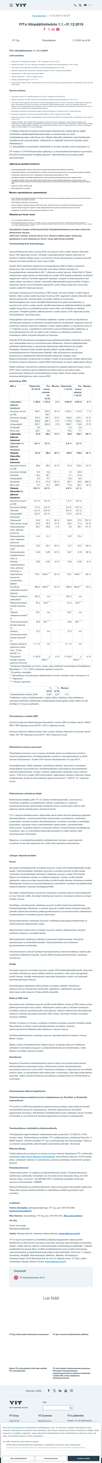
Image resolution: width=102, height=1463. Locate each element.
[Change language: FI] (88, 5)
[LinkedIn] (53, 29)
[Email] (57, 29)
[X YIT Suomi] (54, 1391)
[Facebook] (44, 29)
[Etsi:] (70, 1408)
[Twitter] (48, 29)
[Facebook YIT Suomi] (49, 1391)
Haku (45, 1402)
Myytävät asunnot (44, 1421)
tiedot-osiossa (77, 1451)
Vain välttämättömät (18, 1458)
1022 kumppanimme (16, 1428)
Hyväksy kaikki (83, 1458)
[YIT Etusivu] (20, 5)
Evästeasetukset (51, 1458)
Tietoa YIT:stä (14, 1421)
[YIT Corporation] (60, 1391)
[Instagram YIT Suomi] (71, 1391)
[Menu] (11, 5)
